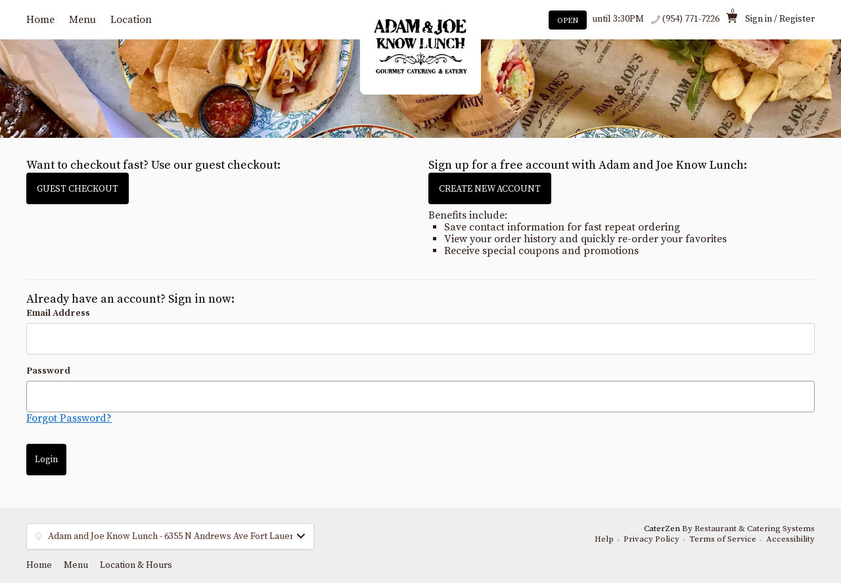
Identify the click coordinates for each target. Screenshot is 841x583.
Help (604, 539)
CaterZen (662, 528)
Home (40, 19)
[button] (170, 536)
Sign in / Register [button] (780, 19)
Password (48, 371)
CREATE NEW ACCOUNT (490, 189)
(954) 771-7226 (690, 19)
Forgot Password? (69, 418)
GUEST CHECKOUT (77, 189)
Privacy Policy (651, 539)
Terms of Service (722, 539)
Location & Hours (136, 565)
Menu (82, 19)
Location (131, 19)
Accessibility (790, 539)
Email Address (58, 313)
